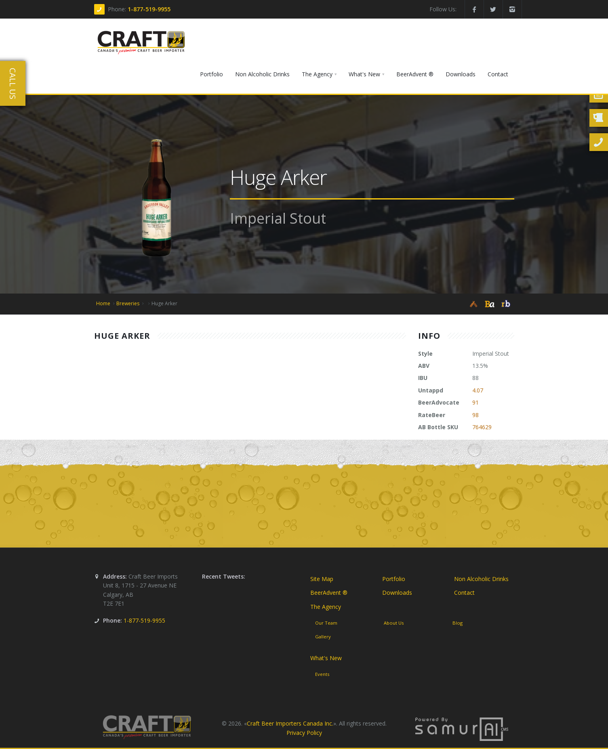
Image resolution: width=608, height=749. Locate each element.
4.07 (477, 390)
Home (103, 303)
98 (475, 415)
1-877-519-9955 (149, 9)
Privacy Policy (304, 732)
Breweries (127, 303)
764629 (482, 427)
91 (475, 402)
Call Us (12, 83)
